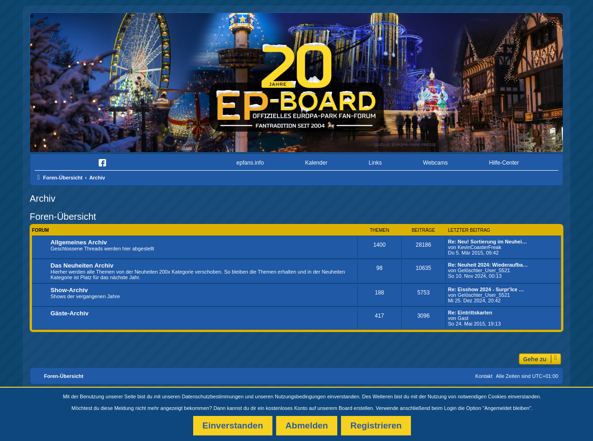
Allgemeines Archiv (78, 242)
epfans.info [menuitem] (250, 163)
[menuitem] (62, 163)
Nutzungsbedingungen (300, 396)
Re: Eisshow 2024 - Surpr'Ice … (486, 289)
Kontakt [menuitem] (483, 376)
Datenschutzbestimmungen (213, 396)
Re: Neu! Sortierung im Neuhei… (487, 241)
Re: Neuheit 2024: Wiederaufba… (488, 265)
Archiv (43, 198)
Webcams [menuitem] (435, 163)
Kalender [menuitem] (316, 163)
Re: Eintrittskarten (470, 312)
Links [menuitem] (375, 163)
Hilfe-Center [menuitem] (504, 163)
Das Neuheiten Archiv (82, 265)
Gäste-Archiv (69, 313)
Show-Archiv (69, 290)
